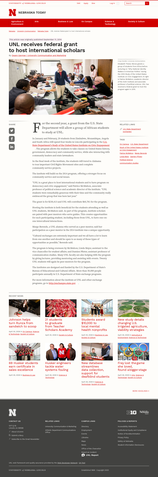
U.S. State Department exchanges (132, 130)
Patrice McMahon (126, 153)
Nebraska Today (32, 12)
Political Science (126, 160)
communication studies (129, 163)
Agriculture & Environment (17, 22)
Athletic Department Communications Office (60, 431)
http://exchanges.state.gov (62, 283)
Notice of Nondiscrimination (129, 434)
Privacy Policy (123, 437)
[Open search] (137, 3)
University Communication (26, 31)
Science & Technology (110, 22)
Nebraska (12, 31)
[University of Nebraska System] (144, 412)
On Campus (86, 21)
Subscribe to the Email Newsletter (25, 439)
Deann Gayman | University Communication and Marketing (39, 55)
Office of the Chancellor (91, 449)
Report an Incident (89, 454)
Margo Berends (141, 153)
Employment (86, 430)
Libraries (84, 437)
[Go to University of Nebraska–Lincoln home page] (12, 12)
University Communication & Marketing (60, 426)
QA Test (82, 463)
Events (84, 434)
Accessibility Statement (127, 426)
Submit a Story (17, 435)
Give (93, 3)
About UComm (17, 432)
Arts (37, 21)
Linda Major (124, 157)
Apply (86, 3)
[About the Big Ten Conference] (131, 412)
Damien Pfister (136, 157)
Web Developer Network (67, 463)
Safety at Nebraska (125, 441)
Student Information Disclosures (131, 445)
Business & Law (65, 21)
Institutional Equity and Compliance (132, 430)
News (83, 445)
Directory (85, 426)
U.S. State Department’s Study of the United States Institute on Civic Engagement (71, 143)
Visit (78, 3)
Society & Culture (136, 21)
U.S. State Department (139, 144)
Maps (83, 441)
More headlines (140, 391)
